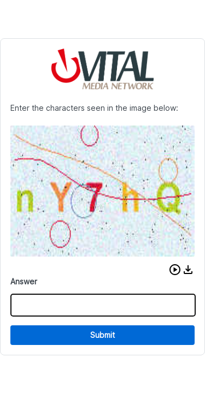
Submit (102, 335)
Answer (23, 281)
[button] (174, 269)
